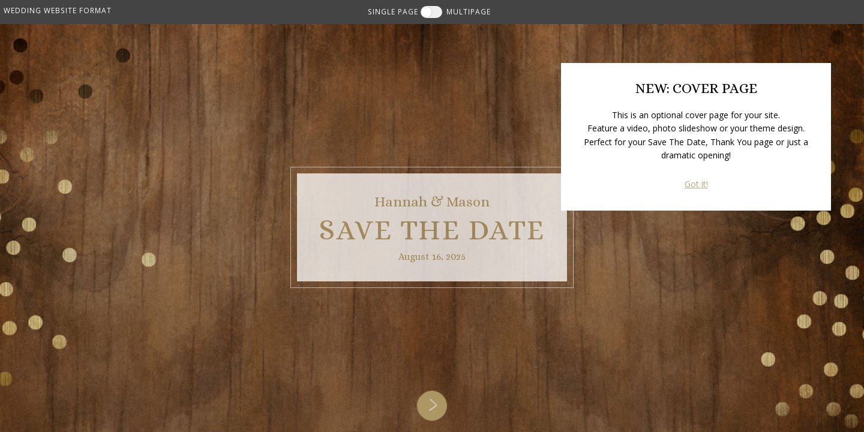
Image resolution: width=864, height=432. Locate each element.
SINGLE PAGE (393, 11)
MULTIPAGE (468, 11)
